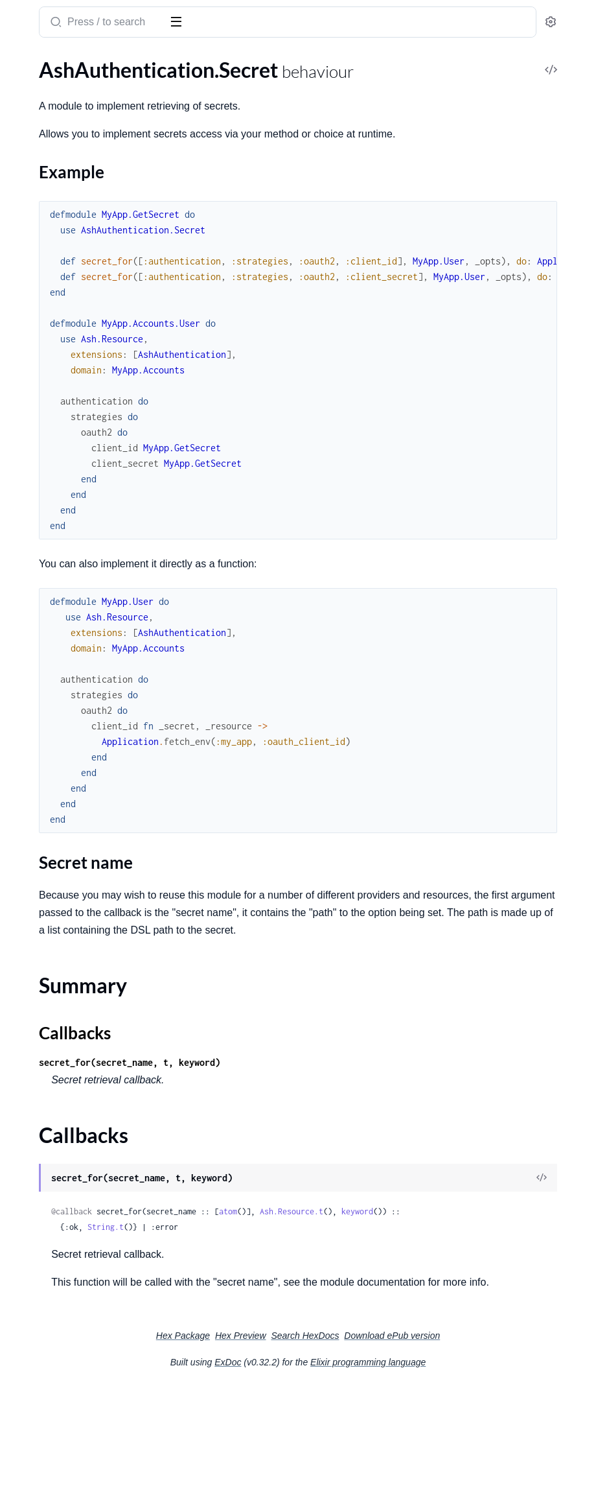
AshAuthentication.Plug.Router (80, 768)
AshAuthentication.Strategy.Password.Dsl (92, 1171)
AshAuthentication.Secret (67, 89)
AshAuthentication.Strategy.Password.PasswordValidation (92, 398)
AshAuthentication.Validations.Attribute (92, 451)
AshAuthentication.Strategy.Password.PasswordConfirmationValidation (92, 381)
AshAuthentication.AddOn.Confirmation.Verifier (92, 681)
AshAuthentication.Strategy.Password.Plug (92, 1189)
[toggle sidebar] (177, 20)
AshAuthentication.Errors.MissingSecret (92, 531)
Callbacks (42, 180)
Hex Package (280, 1435)
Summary (42, 165)
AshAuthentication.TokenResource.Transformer (92, 1469)
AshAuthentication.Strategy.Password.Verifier (92, 1311)
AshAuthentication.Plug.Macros (81, 751)
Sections (40, 112)
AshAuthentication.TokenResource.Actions (92, 1329)
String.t (300, 1309)
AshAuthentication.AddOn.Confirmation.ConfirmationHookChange (92, 611)
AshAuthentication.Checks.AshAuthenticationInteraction (92, 328)
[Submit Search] (249, 23)
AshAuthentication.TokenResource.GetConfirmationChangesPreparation (92, 1364)
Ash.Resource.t (486, 1277)
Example (49, 131)
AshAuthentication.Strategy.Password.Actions (92, 1154)
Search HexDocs (402, 1435)
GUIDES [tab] (26, 63)
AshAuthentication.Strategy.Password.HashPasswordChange (92, 363)
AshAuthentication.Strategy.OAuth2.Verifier (92, 1084)
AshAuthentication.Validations (78, 416)
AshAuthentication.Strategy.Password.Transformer (92, 1294)
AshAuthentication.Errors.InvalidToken (92, 514)
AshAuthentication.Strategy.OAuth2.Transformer (92, 1066)
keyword (261, 1293)
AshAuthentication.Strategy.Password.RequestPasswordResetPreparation (92, 1206)
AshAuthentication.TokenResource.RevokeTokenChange (92, 1416)
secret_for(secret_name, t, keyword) (324, 1128)
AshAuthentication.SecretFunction (87, 786)
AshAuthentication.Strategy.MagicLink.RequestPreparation (92, 908)
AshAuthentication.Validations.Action (92, 433)
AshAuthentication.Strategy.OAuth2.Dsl (92, 996)
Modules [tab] (78, 63)
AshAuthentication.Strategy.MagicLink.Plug (92, 891)
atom (422, 1277)
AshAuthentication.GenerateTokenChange (92, 346)
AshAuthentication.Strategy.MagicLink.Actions (92, 873)
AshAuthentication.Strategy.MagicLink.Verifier (92, 961)
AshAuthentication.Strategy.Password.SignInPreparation (92, 1259)
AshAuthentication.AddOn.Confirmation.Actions (92, 576)
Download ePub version (489, 1435)
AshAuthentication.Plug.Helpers (82, 283)
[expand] (182, 89)
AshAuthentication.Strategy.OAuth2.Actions (92, 979)
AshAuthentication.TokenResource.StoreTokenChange (92, 1451)
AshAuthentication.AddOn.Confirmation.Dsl (92, 628)
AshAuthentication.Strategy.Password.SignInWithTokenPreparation (92, 1276)
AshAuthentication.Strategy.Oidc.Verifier (92, 1136)
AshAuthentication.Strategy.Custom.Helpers (92, 821)
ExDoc (325, 1461)
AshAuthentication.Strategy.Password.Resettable (92, 1241)
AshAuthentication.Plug (63, 266)
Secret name (57, 144)
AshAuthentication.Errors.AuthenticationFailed (92, 496)
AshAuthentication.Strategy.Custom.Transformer (92, 838)
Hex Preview (337, 1435)
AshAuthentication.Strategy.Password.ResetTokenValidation (92, 1224)
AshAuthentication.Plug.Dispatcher (89, 733)
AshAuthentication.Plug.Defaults (83, 716)
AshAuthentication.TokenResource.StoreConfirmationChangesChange (92, 1434)
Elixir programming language (465, 1461)
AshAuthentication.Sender (69, 204)
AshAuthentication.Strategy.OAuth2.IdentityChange (92, 1014)
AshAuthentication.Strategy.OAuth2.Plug (92, 1031)
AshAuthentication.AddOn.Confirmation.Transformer (92, 663)
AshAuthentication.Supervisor (77, 221)
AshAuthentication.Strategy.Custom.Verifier (92, 856)
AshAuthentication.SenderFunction (89, 803)
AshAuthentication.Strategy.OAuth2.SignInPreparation (92, 1049)
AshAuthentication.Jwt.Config (77, 698)
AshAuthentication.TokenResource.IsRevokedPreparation (92, 1399)
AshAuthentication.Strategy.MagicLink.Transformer (92, 944)
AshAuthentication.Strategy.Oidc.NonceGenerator (92, 1101)
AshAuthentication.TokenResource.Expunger (92, 1346)
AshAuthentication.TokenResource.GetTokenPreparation (92, 1381)
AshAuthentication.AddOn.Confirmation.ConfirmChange (92, 593)
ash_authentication (105, 17)
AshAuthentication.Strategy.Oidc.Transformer (92, 1119)
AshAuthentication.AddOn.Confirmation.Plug (92, 646)
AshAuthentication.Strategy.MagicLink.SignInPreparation (92, 926)
